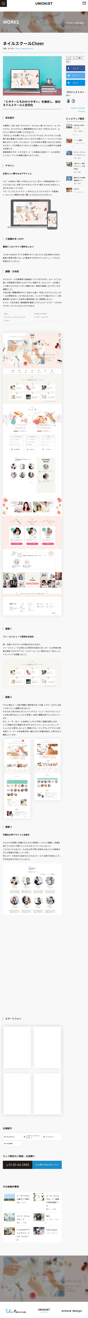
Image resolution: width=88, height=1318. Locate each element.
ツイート (75, 75)
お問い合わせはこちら (47, 1165)
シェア (75, 68)
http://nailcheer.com (24, 48)
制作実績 (79, 23)
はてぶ (75, 83)
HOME (69, 23)
